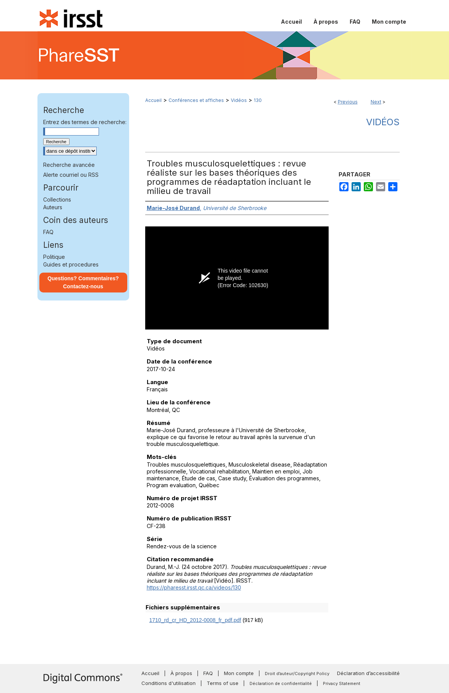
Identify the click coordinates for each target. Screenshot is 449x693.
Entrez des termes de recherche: (84, 122)
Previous (348, 102)
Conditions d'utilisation (168, 683)
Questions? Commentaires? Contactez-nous (83, 282)
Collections (57, 199)
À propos (181, 673)
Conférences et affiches (196, 100)
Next (376, 102)
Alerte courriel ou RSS (71, 174)
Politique (54, 257)
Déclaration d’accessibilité (368, 673)
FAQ (48, 232)
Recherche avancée (69, 165)
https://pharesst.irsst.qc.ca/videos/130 (194, 587)
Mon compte (239, 673)
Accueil (153, 100)
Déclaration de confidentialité (281, 683)
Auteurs (52, 207)
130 (258, 100)
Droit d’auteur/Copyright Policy (297, 673)
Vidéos (239, 100)
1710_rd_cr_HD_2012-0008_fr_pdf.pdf (195, 620)
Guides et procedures (71, 264)
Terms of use (222, 683)
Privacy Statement (341, 683)
